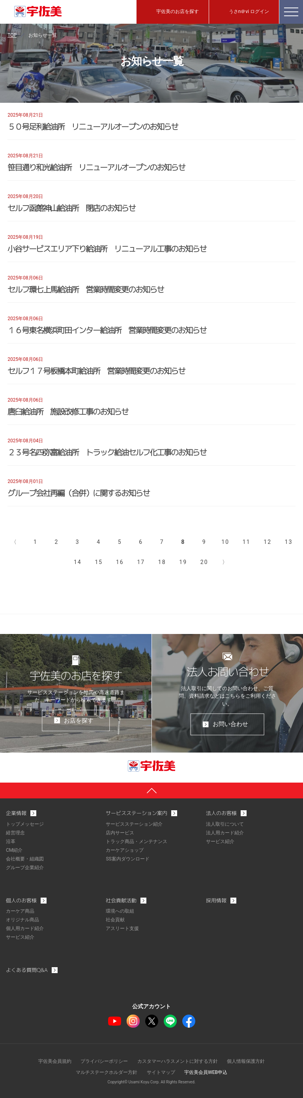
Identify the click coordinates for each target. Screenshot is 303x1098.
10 (225, 542)
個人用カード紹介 (25, 928)
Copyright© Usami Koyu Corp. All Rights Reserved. (152, 1082)
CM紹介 (14, 850)
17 (141, 562)
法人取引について (225, 824)
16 (120, 562)
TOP (12, 35)
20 (204, 562)
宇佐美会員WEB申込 (205, 1072)
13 (289, 542)
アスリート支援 (122, 928)
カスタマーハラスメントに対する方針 (177, 1061)
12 (267, 542)
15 (99, 562)
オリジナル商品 (22, 920)
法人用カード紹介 (225, 833)
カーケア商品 (20, 911)
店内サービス (120, 833)
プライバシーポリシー (104, 1061)
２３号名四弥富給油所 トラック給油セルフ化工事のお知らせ (106, 452)
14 (78, 562)
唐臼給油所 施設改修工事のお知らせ (67, 411)
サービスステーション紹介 (134, 824)
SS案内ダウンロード (127, 859)
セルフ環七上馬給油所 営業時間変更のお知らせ (85, 289)
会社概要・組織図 (25, 859)
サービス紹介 (220, 841)
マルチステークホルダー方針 (106, 1072)
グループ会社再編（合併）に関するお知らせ (78, 492)
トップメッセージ (25, 824)
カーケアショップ (125, 850)
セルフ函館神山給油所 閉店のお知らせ (71, 207)
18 (162, 562)
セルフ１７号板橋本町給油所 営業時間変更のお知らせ (96, 370)
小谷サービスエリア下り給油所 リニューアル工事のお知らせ (106, 248)
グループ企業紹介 (25, 867)
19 (183, 562)
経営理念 (15, 833)
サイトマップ (161, 1072)
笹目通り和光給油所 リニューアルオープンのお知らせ (96, 167)
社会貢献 (115, 920)
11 (247, 542)
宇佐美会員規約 (54, 1061)
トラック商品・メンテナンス (136, 841)
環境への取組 (120, 911)
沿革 (10, 841)
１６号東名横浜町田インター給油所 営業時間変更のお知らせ (106, 330)
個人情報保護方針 (246, 1061)
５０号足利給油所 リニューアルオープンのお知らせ (92, 126)
